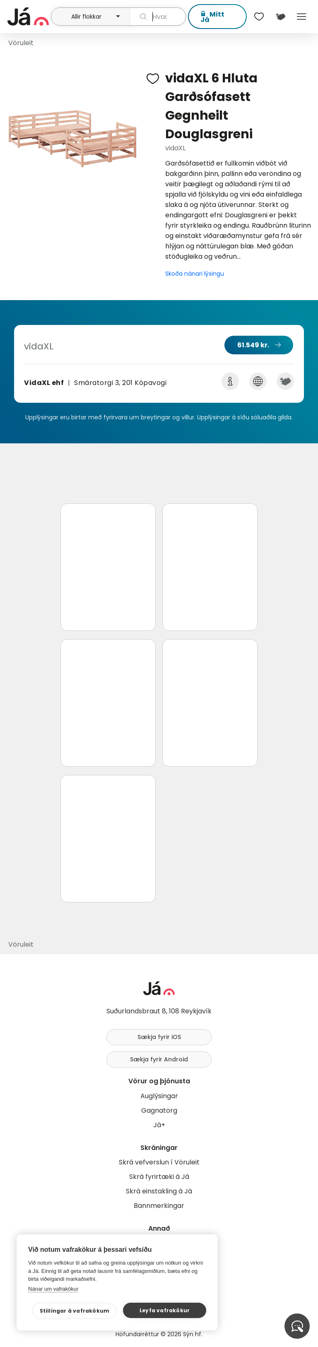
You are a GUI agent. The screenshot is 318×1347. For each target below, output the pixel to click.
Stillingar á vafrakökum (82, 1310)
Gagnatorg (159, 1110)
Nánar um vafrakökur (53, 1289)
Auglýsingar (159, 1096)
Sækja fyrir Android (159, 1059)
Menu (302, 16)
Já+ (159, 1125)
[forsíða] (28, 16)
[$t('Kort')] (280, 16)
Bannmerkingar (159, 1205)
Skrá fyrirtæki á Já (159, 1176)
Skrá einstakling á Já (159, 1191)
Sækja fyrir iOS (159, 1037)
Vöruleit (21, 43)
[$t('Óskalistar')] (259, 16)
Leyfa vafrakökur (166, 1310)
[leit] (158, 16)
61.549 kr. (253, 345)
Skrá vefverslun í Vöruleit (159, 1162)
